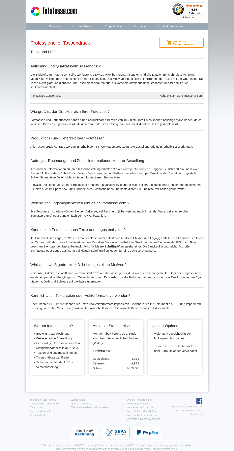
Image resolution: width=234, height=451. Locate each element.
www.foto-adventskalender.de (143, 418)
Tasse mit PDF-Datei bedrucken (175, 346)
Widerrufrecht (53, 403)
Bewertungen (196, 414)
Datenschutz (37, 407)
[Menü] (203, 4)
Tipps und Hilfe (38, 415)
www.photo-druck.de (136, 169)
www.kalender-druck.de (140, 407)
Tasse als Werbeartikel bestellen (89, 407)
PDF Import (57, 304)
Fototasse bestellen (82, 403)
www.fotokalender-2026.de (142, 411)
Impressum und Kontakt (43, 399)
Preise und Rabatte (40, 411)
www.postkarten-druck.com (142, 415)
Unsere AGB (37, 403)
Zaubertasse (78, 399)
